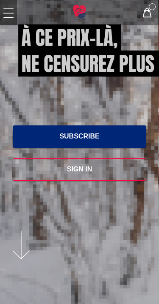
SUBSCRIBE (79, 136)
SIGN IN (79, 169)
